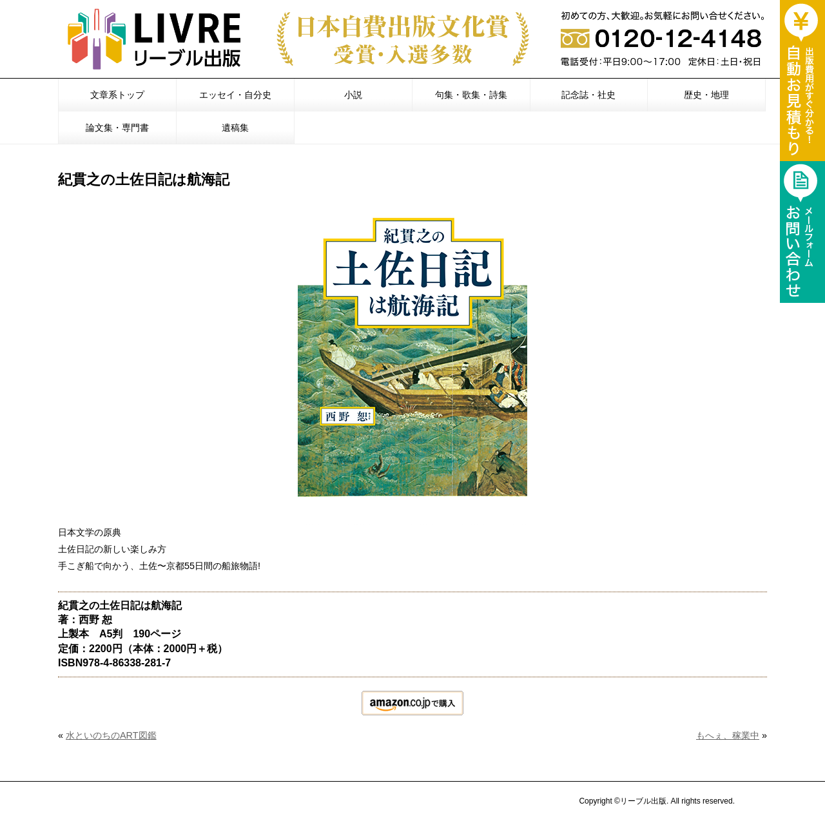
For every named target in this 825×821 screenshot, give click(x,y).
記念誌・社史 (588, 95)
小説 (353, 95)
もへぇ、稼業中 (727, 735)
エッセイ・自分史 (235, 95)
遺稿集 (235, 127)
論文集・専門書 (117, 127)
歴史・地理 (706, 95)
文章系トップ (117, 95)
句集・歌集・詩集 (471, 95)
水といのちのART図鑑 (111, 735)
